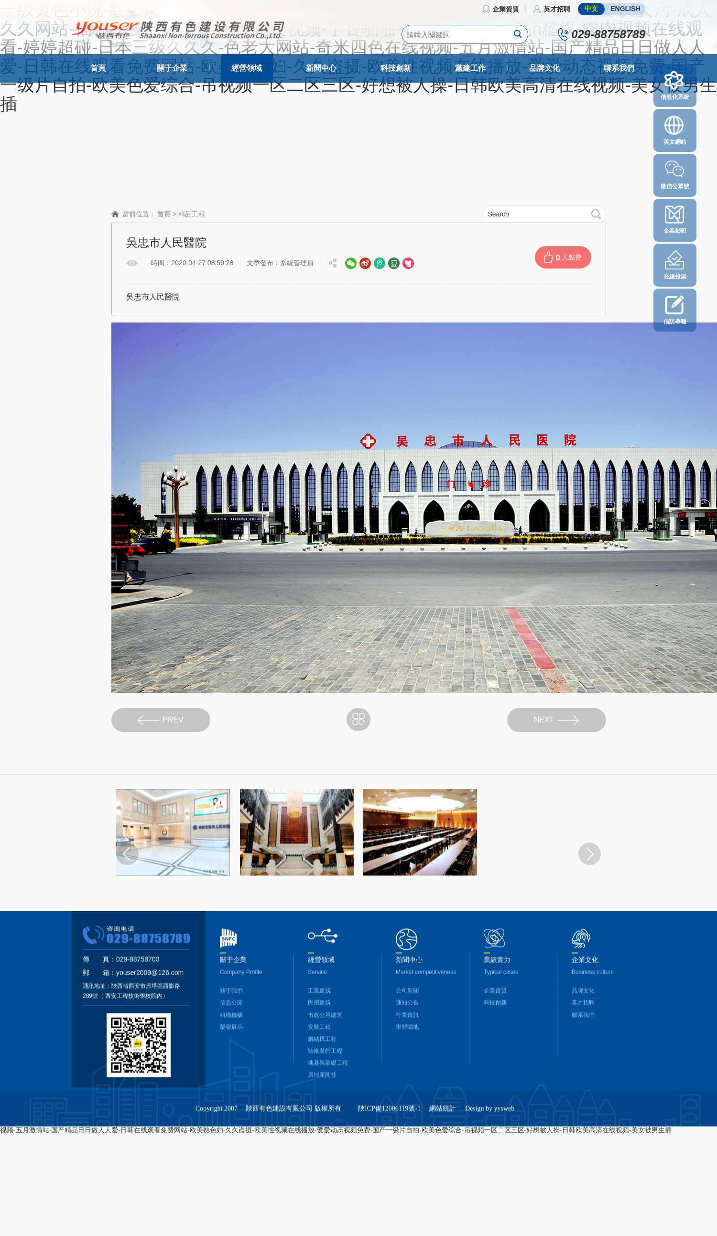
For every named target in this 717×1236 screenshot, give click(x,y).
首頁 (98, 68)
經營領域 (246, 68)
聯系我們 (619, 68)
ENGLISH (625, 8)
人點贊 (563, 257)
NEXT (556, 720)
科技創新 (395, 68)
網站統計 (442, 1129)
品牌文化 (544, 68)
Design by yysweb (489, 1129)
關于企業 (172, 68)
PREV (161, 720)
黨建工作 (470, 68)
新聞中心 (321, 68)
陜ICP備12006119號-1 (389, 1129)
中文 (591, 8)
